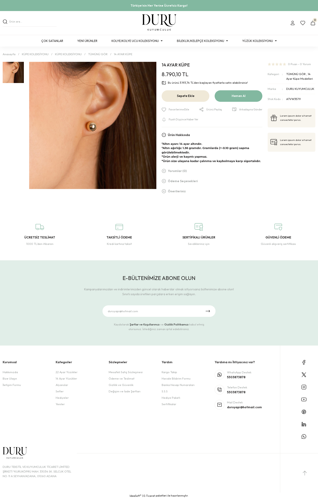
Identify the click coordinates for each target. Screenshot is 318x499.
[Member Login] (292, 23)
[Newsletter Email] (159, 311)
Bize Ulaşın (10, 378)
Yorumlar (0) (177, 171)
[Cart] (312, 23)
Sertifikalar (169, 404)
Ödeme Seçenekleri (183, 181)
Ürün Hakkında (179, 135)
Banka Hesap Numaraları (178, 385)
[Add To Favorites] (176, 109)
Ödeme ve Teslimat (121, 378)
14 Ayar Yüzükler (66, 378)
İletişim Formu (12, 385)
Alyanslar (62, 385)
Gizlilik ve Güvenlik (121, 385)
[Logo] (159, 23)
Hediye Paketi (171, 397)
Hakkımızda (10, 372)
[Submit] (207, 311)
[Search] (30, 23)
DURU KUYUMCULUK (300, 89)
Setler (60, 391)
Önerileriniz (177, 192)
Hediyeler (62, 397)
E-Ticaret (149, 495)
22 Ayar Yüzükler (67, 372)
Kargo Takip (169, 372)
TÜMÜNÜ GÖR (296, 74)
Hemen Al (239, 96)
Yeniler (60, 404)
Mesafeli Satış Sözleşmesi (126, 372)
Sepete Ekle (185, 96)
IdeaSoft (135, 495)
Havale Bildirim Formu (176, 378)
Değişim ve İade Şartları (124, 391)
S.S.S (165, 391)
